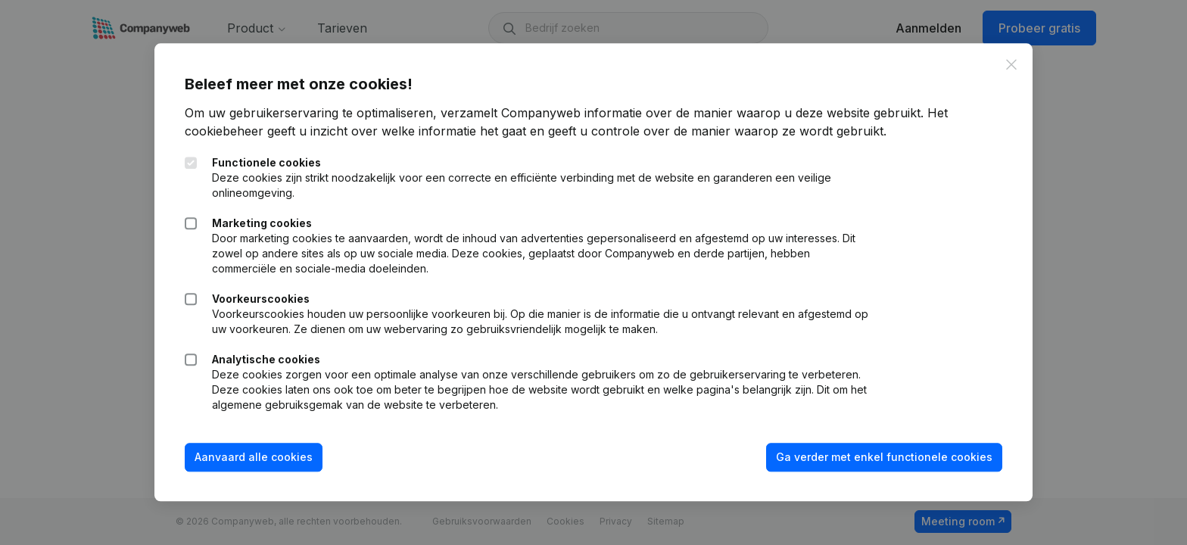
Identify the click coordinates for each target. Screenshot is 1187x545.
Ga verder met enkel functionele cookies (884, 456)
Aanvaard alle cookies (254, 456)
